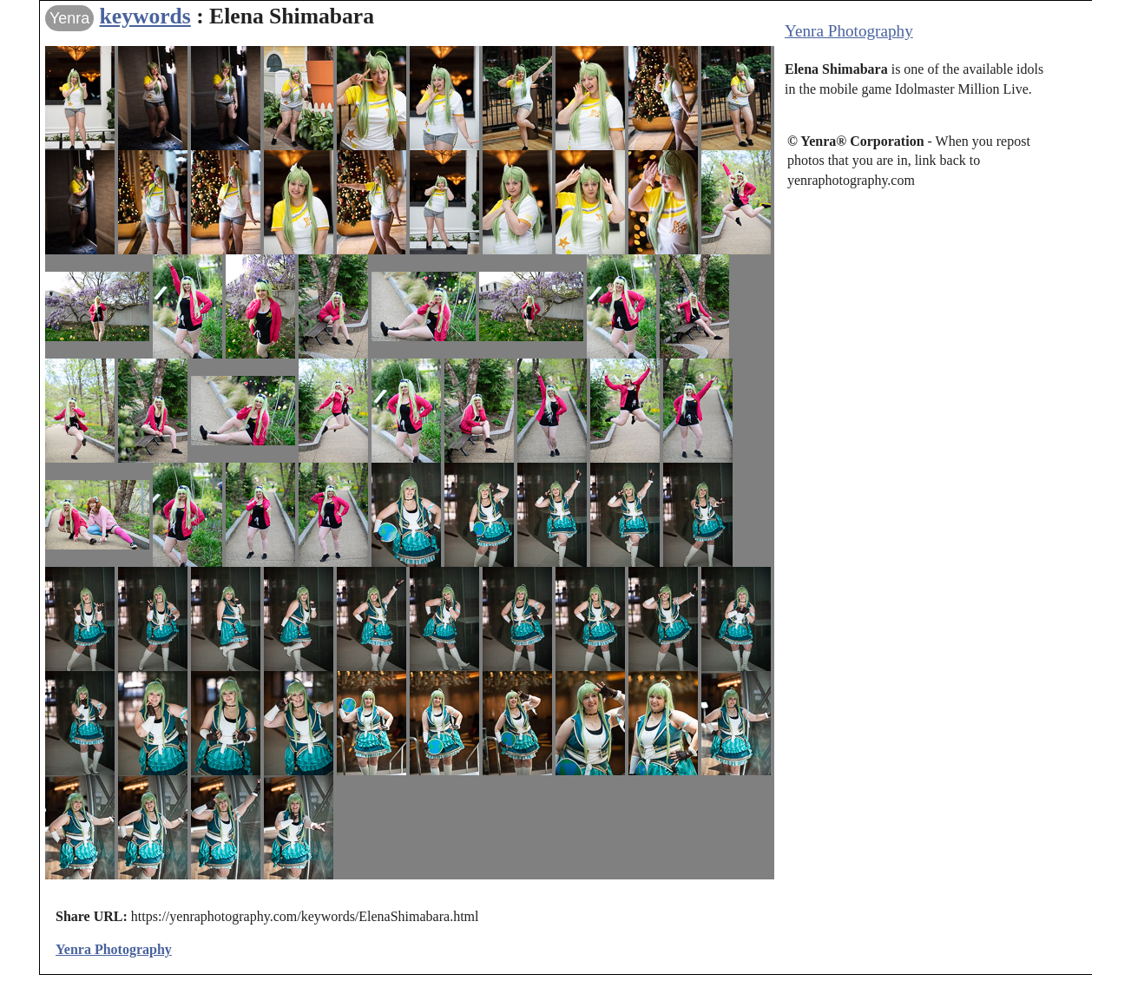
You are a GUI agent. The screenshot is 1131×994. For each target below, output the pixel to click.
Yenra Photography (849, 31)
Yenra (69, 18)
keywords (145, 16)
